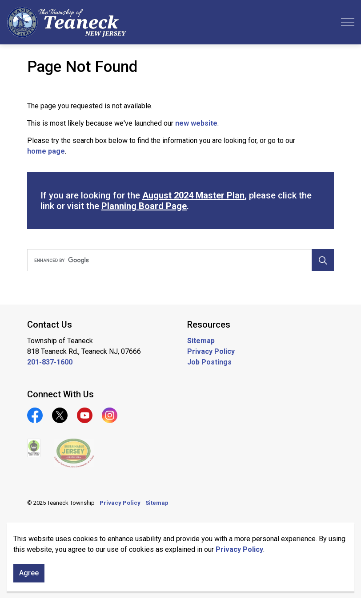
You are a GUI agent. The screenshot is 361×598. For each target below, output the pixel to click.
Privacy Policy (239, 558)
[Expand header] (347, 22)
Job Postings (209, 362)
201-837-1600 (49, 362)
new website (196, 123)
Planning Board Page (144, 206)
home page (46, 151)
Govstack (68, 529)
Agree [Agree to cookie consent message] (29, 581)
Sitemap (201, 341)
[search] (179, 260)
